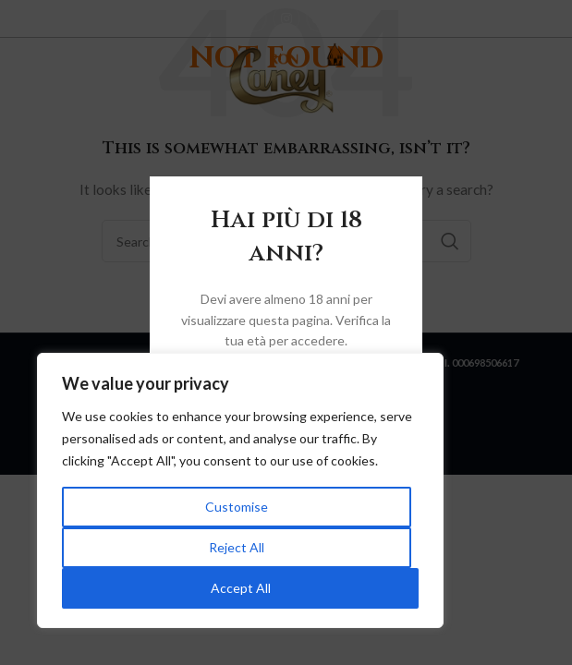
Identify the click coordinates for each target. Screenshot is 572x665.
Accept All (241, 588)
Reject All (236, 547)
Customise (236, 506)
